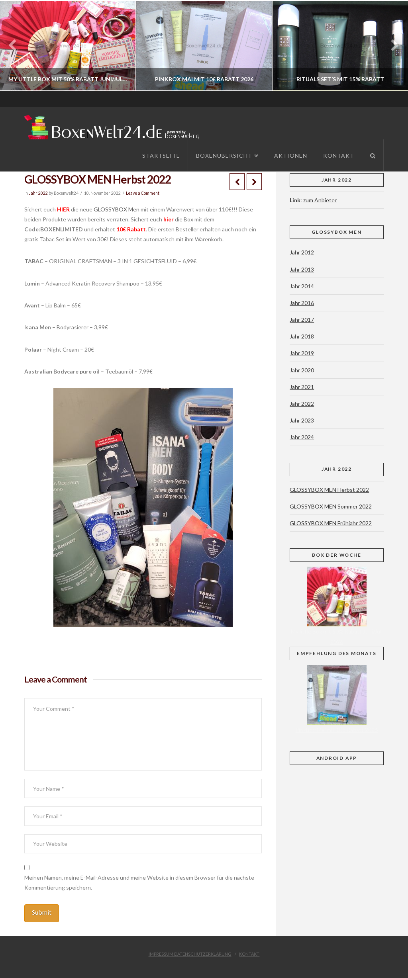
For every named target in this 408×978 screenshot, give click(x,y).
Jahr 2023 (302, 420)
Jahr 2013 (302, 269)
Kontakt (249, 953)
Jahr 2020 (302, 370)
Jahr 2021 (302, 386)
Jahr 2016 (302, 302)
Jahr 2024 (302, 437)
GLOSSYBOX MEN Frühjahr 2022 (331, 523)
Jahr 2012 (302, 252)
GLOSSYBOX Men (116, 209)
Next (391, 45)
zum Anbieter (320, 200)
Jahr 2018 (302, 336)
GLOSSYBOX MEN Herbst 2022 (329, 489)
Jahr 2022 (38, 193)
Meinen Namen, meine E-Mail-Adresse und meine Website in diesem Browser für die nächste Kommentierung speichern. (139, 882)
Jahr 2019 (302, 353)
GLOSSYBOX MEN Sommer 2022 (331, 506)
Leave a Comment (142, 193)
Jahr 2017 (302, 319)
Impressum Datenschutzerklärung (190, 953)
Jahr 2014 (302, 286)
